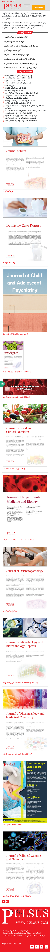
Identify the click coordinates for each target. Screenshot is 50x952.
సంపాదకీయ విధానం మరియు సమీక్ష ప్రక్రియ (17, 933)
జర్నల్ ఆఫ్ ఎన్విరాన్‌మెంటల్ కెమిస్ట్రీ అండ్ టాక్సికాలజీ (21, 46)
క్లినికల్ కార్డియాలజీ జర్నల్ (12, 50)
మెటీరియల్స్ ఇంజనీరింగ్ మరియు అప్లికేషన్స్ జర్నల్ (20, 68)
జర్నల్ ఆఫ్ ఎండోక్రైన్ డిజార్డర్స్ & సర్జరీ (16, 55)
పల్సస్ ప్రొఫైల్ (24, 930)
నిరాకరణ (35, 935)
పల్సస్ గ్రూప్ (17, 944)
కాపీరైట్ (27, 935)
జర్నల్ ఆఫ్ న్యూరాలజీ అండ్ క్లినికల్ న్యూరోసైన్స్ (19, 59)
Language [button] (38, 7)
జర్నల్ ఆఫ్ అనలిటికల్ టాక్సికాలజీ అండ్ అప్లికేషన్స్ (20, 63)
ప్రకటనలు (36, 933)
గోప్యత (42, 935)
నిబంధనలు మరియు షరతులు (12, 935)
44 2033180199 (8, 1)
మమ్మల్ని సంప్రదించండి (10, 930)
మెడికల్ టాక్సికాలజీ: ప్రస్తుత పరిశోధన (16, 37)
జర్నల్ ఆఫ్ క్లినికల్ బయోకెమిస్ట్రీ (14, 42)
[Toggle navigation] (27, 6)
